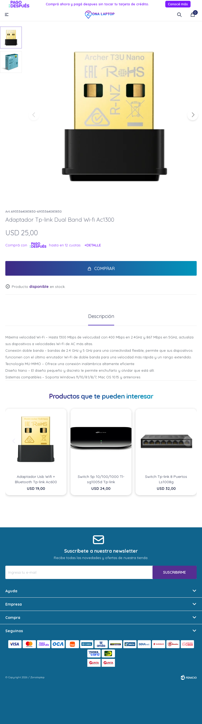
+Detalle (93, 245)
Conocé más (178, 4)
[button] (192, 115)
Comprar (104, 268)
